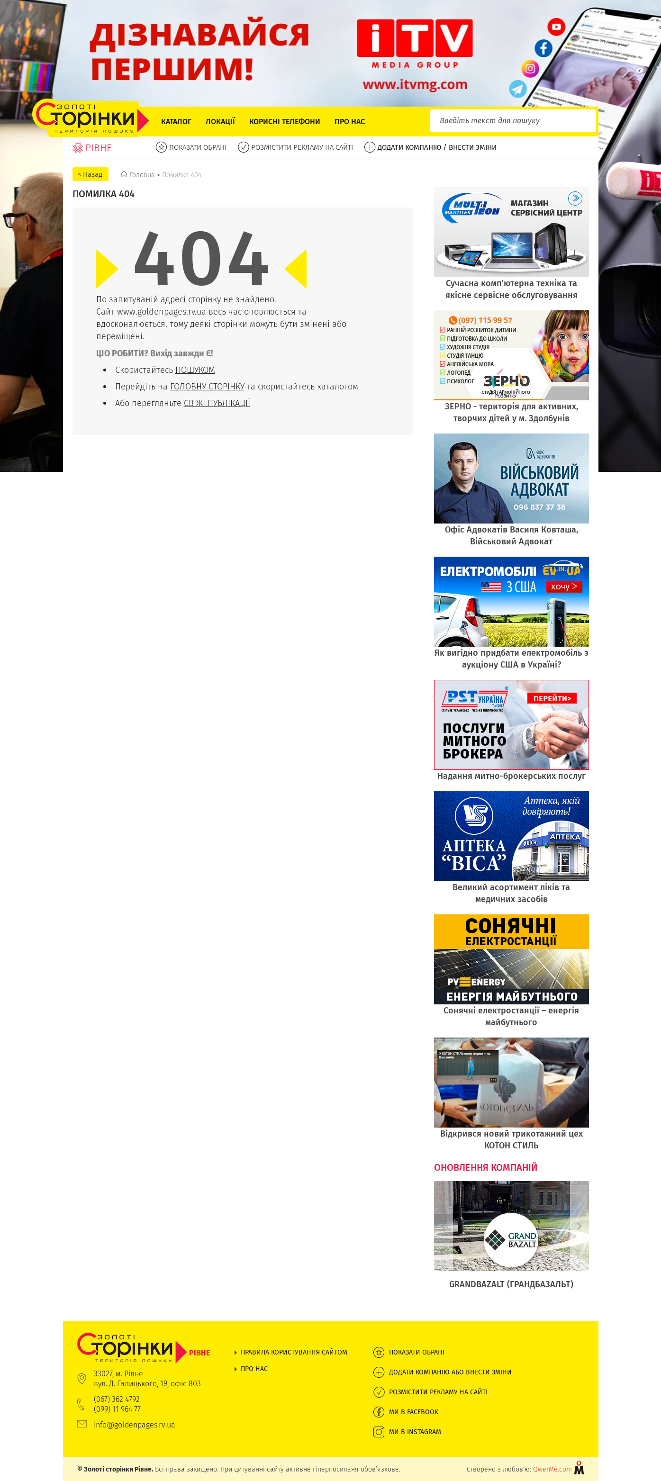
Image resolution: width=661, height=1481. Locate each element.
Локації (220, 121)
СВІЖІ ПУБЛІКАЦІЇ (217, 403)
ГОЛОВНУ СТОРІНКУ (207, 386)
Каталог (176, 121)
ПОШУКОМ (195, 370)
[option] (511, 1240)
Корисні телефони (284, 121)
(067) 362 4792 (117, 1399)
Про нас (350, 121)
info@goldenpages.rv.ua (134, 1424)
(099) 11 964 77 (117, 1409)
